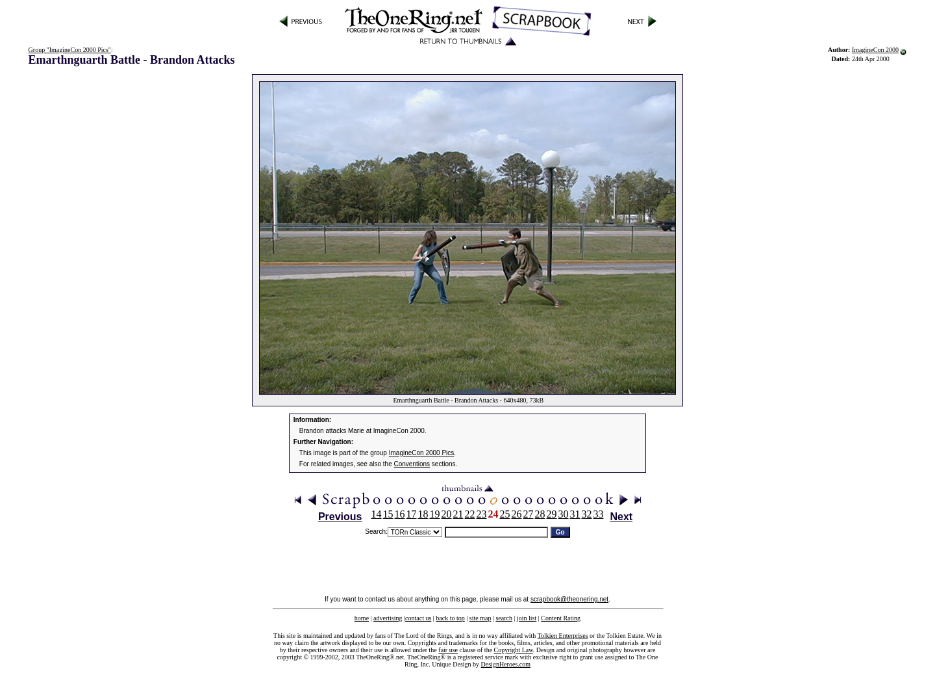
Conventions (412, 464)
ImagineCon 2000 (875, 49)
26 (517, 514)
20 (447, 514)
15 (388, 514)
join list (526, 618)
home (362, 618)
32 (587, 514)
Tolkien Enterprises (563, 635)
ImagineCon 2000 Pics (422, 452)
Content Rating (560, 618)
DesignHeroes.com (505, 664)
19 (435, 514)
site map (480, 618)
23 (482, 514)
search (503, 618)
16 (400, 514)
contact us (418, 618)
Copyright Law (513, 649)
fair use (448, 649)
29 (552, 514)
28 (540, 514)
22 (470, 514)
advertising (387, 618)
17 (411, 514)
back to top (450, 618)
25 (505, 514)
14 (376, 514)
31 (575, 514)
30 (563, 514)
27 (528, 514)
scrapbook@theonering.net (569, 599)
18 (423, 514)
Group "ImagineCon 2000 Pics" (70, 49)
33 (598, 514)
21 (458, 514)
